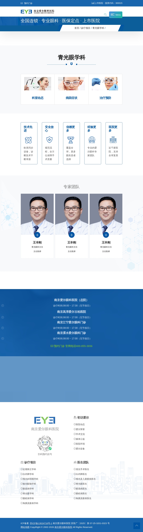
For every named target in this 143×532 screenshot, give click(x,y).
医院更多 (113, 129)
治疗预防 (105, 98)
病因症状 (71, 98)
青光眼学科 (98, 28)
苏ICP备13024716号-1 (41, 523)
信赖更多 (70, 129)
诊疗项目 (85, 28)
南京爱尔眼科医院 (63, 527)
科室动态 (37, 98)
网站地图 (25, 527)
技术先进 (28, 129)
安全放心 (49, 129)
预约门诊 (26, 3)
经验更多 (91, 129)
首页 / (77, 28)
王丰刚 (37, 243)
